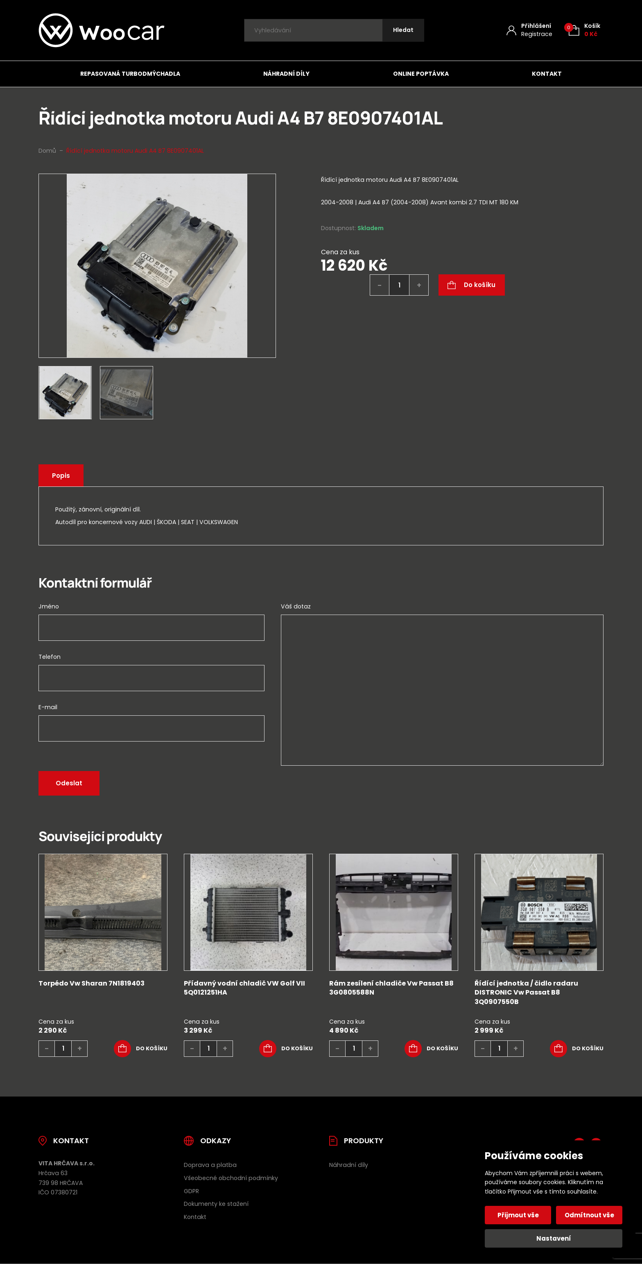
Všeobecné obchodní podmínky (231, 1178)
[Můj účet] (529, 30)
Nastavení (553, 1238)
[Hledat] (403, 30)
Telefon (49, 657)
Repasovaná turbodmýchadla (130, 74)
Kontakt (547, 74)
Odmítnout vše (589, 1215)
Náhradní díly (286, 74)
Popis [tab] (61, 475)
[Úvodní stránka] (101, 30)
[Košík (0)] (584, 30)
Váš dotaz (296, 606)
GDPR (191, 1191)
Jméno (48, 606)
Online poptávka (421, 74)
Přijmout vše (518, 1215)
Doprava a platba (210, 1165)
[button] (140, 1048)
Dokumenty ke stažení (216, 1204)
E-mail (47, 707)
